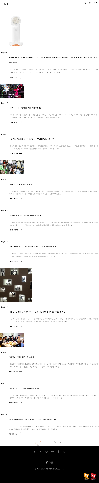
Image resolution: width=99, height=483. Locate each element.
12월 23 (4, 352)
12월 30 (4, 103)
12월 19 (4, 415)
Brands (12, 53)
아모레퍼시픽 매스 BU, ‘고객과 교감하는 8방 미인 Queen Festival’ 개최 (32, 419)
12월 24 (4, 242)
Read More (15, 77)
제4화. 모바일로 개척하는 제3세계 (20, 184)
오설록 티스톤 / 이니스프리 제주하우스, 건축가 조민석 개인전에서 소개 (32, 247)
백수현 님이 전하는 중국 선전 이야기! (21, 357)
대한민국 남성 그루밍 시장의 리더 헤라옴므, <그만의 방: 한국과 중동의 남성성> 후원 (37, 312)
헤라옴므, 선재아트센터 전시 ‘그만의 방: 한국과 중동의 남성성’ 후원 (32, 139)
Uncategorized (15, 103)
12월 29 (4, 179)
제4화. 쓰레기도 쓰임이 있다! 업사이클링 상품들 (26, 108)
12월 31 (4, 53)
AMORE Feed (14, 134)
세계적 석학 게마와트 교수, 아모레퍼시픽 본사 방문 (26, 215)
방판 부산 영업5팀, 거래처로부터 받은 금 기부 (24, 388)
